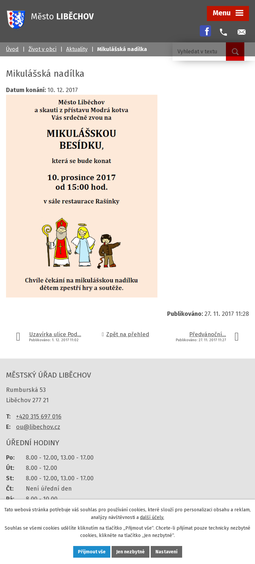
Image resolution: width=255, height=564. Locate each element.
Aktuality (77, 49)
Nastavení (166, 552)
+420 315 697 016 (38, 416)
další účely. (152, 517)
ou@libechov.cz (38, 427)
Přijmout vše (92, 552)
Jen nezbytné (130, 552)
